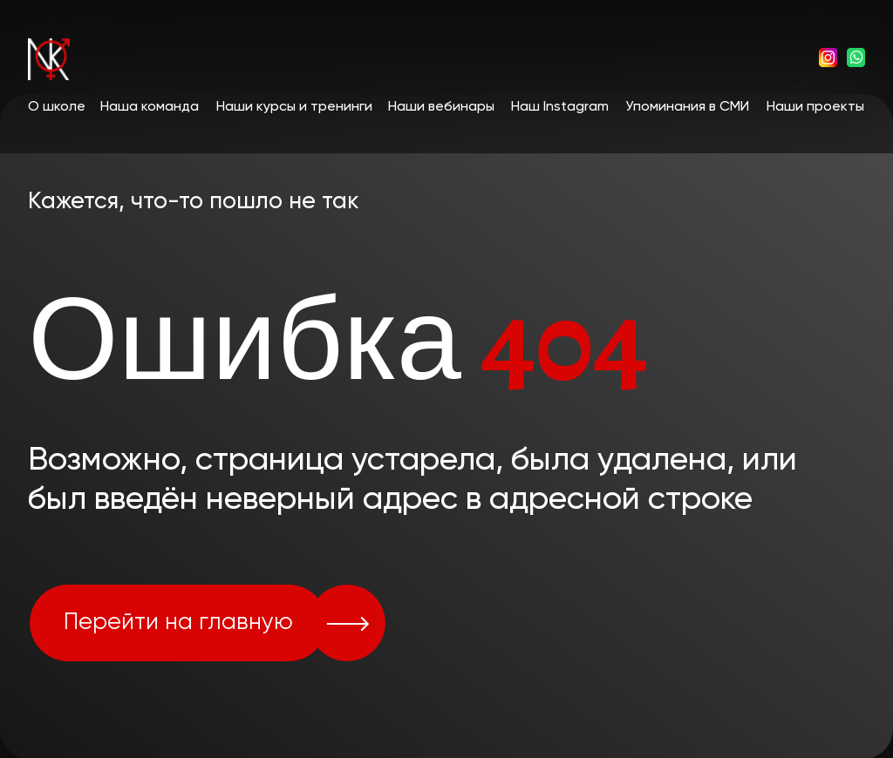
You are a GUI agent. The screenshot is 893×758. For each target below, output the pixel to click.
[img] (828, 57)
